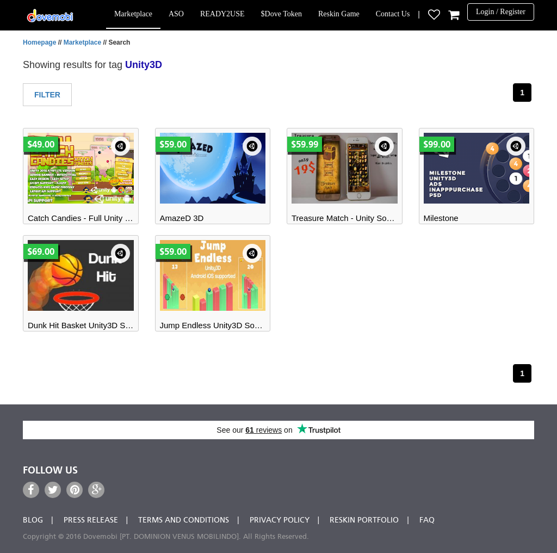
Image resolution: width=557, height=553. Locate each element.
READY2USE (222, 14)
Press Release (91, 520)
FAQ (427, 520)
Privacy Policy (280, 520)
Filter (47, 94)
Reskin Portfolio (364, 520)
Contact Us (393, 14)
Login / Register (500, 12)
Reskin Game (339, 14)
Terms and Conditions (183, 520)
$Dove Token (281, 14)
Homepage (39, 42)
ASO (176, 14)
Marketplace (133, 14)
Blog (33, 520)
